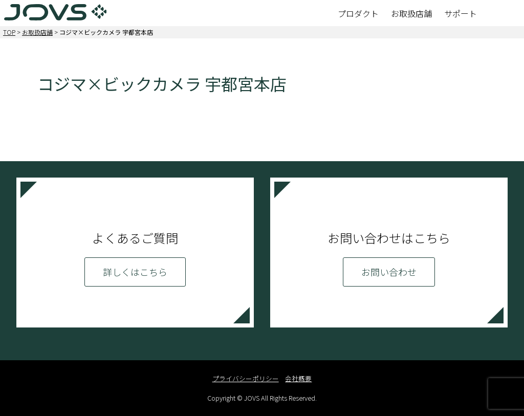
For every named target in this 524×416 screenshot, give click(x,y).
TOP (9, 32)
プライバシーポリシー (245, 378)
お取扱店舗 (411, 13)
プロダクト (358, 13)
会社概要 (298, 378)
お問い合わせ (389, 271)
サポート (460, 13)
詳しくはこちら (135, 271)
